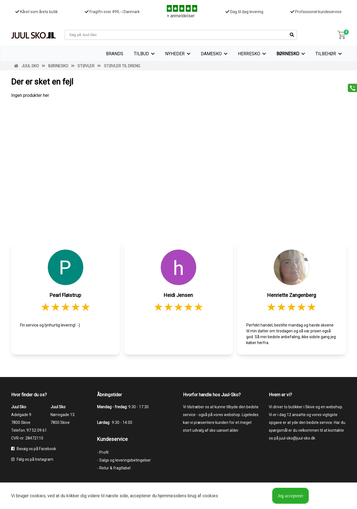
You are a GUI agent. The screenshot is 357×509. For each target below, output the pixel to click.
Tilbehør (325, 53)
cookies (37, 495)
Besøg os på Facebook (33, 448)
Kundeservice (112, 439)
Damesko (211, 53)
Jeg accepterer (290, 495)
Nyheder (175, 53)
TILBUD (141, 53)
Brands (114, 53)
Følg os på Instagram (32, 459)
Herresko (249, 53)
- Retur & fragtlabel (114, 468)
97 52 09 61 (36, 430)
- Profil (102, 452)
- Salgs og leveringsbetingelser (124, 460)
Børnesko (287, 53)
